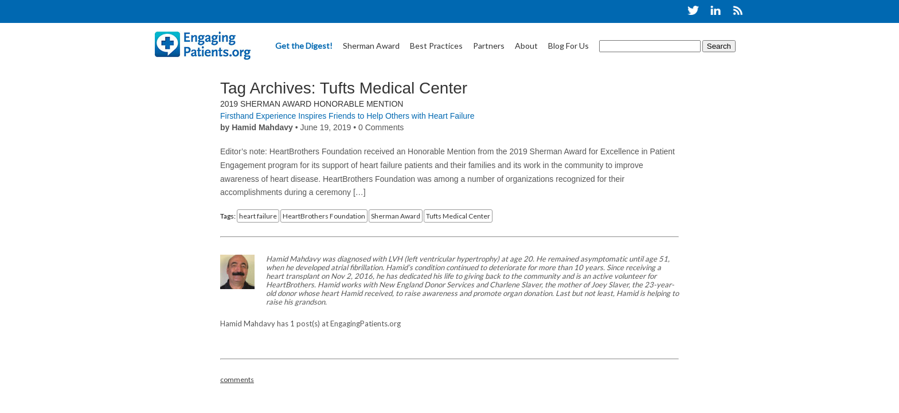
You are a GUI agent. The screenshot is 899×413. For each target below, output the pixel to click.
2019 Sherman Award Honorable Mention (311, 103)
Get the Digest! (304, 45)
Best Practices (436, 45)
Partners (489, 45)
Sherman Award (371, 45)
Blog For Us (568, 45)
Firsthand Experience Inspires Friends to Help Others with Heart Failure (347, 115)
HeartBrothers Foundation (324, 216)
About (526, 45)
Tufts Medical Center (458, 216)
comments (237, 379)
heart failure (258, 216)
